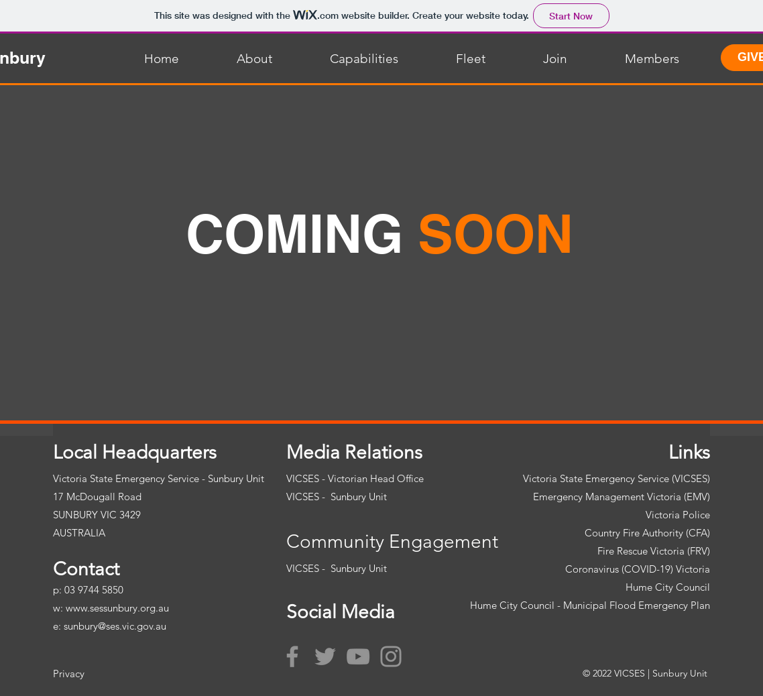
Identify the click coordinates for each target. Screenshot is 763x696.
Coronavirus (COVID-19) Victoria (637, 569)
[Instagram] (391, 656)
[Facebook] (292, 656)
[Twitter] (325, 656)
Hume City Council (668, 587)
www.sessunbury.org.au (117, 607)
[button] (232, 59)
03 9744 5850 (93, 589)
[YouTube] (358, 656)
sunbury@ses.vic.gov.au (115, 626)
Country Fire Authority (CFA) (647, 532)
